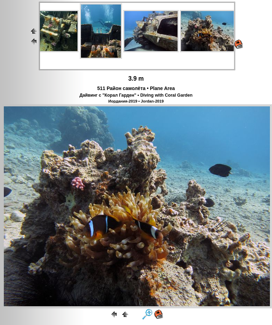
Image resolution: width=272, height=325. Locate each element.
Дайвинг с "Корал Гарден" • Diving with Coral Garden (136, 95)
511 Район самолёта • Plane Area (136, 88)
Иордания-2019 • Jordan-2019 (136, 101)
